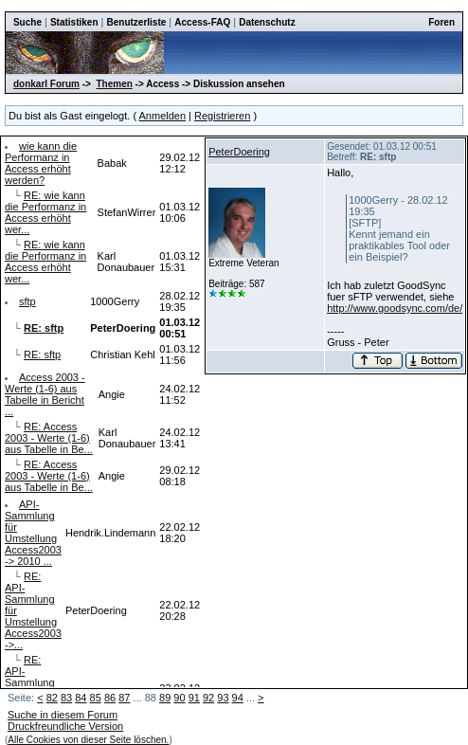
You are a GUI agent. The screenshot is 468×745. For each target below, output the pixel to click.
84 (80, 697)
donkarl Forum (46, 84)
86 (110, 697)
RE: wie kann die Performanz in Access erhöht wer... (45, 212)
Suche (27, 22)
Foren (441, 22)
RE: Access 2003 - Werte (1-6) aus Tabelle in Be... (49, 438)
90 (179, 697)
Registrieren (222, 115)
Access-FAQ (202, 22)
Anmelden (163, 115)
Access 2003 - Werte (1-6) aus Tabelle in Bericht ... (45, 394)
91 (194, 697)
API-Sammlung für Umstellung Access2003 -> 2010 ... (33, 533)
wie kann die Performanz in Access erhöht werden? (41, 163)
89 (165, 697)
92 (208, 697)
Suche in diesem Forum (62, 714)
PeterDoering (239, 151)
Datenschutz (267, 22)
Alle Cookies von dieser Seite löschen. (88, 740)
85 (95, 697)
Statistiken (74, 22)
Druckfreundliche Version (65, 726)
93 (222, 697)
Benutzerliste (137, 22)
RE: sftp (42, 354)
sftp (27, 301)
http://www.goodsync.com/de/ (394, 308)
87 (124, 697)
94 (237, 697)
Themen (114, 84)
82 (52, 697)
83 (66, 697)
